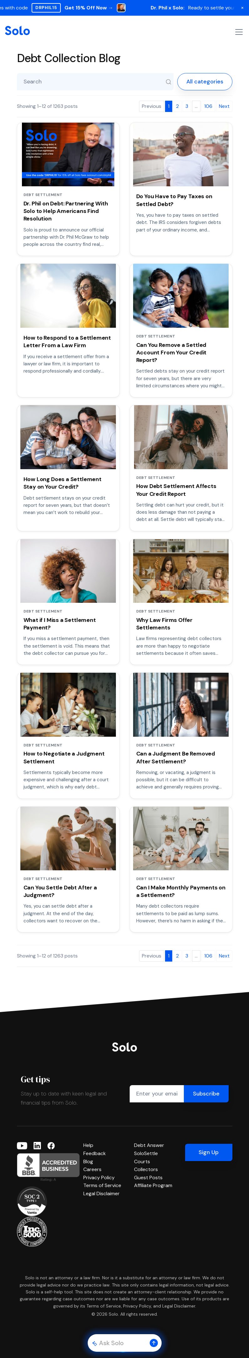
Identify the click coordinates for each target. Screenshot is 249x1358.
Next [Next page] (224, 106)
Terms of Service (102, 1185)
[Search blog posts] (95, 81)
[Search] (168, 82)
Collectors (146, 1169)
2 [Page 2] (177, 106)
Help (88, 1145)
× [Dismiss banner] (242, 7)
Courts (142, 1161)
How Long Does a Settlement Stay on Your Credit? (62, 483)
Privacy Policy (99, 1177)
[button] (154, 1343)
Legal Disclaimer (101, 1193)
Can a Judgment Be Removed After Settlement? (175, 757)
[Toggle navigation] (239, 32)
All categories (204, 81)
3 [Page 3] (186, 106)
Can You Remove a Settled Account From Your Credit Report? (171, 352)
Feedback (94, 1153)
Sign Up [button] (209, 1152)
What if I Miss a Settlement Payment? (59, 623)
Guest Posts (148, 1177)
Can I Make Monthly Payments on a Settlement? (181, 891)
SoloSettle (146, 1153)
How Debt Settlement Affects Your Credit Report (176, 489)
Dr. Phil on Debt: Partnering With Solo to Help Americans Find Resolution (65, 211)
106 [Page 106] (208, 106)
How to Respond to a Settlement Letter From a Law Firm (67, 341)
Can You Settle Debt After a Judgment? (60, 891)
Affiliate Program (153, 1185)
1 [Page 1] (168, 106)
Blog (88, 1161)
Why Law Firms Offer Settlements (164, 623)
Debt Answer (149, 1145)
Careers (92, 1169)
